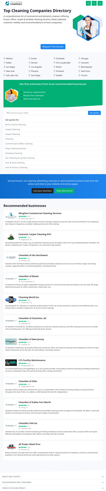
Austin (34, 58)
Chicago (84, 58)
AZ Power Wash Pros (29, 444)
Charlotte (60, 58)
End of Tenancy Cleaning (16, 167)
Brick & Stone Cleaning (15, 124)
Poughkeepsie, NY (27, 365)
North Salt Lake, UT (28, 219)
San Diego (35, 75)
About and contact (11, 476)
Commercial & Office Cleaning (19, 143)
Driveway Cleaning (13, 153)
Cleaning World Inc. (29, 297)
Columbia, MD (26, 428)
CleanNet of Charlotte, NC (33, 318)
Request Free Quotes (53, 46)
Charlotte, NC (26, 323)
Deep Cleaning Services (15, 148)
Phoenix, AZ (25, 449)
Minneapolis (86, 67)
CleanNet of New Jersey (31, 339)
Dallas (9, 62)
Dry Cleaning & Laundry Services (20, 158)
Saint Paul (85, 71)
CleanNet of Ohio (28, 381)
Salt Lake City (12, 75)
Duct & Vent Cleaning (15, 162)
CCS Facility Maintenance (32, 360)
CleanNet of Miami (29, 276)
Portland (60, 71)
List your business (42, 190)
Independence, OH (27, 386)
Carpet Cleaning (12, 129)
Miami (59, 67)
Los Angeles (36, 67)
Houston (85, 62)
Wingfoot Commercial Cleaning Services (40, 213)
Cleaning (9, 139)
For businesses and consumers (16, 482)
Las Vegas (10, 67)
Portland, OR (25, 261)
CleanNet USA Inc (28, 423)
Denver (34, 62)
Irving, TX (24, 407)
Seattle (59, 75)
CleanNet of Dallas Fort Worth (35, 402)
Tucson (84, 75)
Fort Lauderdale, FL (28, 282)
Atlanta (9, 58)
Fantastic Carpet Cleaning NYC (35, 234)
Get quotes (94, 113)
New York (10, 71)
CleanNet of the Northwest (33, 255)
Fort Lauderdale (63, 62)
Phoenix (34, 71)
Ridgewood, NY (26, 240)
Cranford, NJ (25, 344)
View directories (65, 190)
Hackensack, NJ (26, 303)
